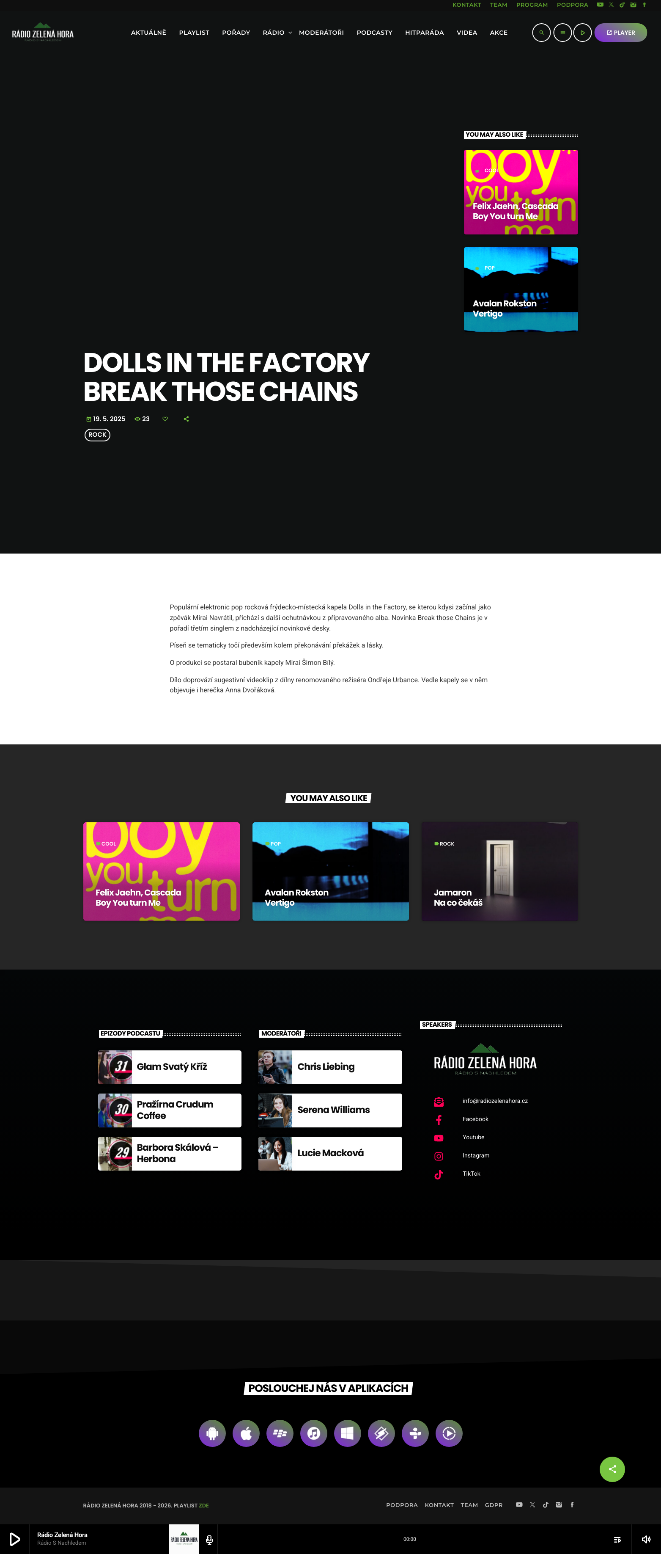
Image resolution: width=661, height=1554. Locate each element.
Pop (490, 268)
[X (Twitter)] (611, 5)
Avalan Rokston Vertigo (504, 309)
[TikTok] (622, 5)
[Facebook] (644, 5)
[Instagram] (633, 5)
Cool (492, 170)
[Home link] (20, 32)
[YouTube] (600, 5)
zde (204, 1506)
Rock (97, 434)
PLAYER (620, 32)
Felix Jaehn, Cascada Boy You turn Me (515, 211)
